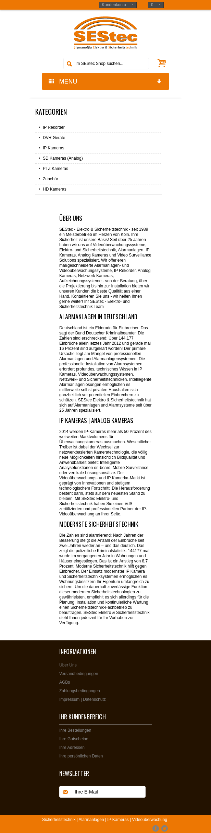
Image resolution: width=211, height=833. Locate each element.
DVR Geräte (54, 137)
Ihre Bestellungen (75, 730)
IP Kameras (53, 148)
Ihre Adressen (72, 747)
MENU (105, 81)
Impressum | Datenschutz (82, 699)
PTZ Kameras (55, 168)
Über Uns (68, 665)
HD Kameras (54, 189)
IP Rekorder (54, 127)
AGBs (64, 682)
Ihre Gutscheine (73, 739)
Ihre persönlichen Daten (81, 756)
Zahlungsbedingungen (79, 690)
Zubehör (50, 178)
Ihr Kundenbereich (82, 716)
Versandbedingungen (78, 673)
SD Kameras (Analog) (63, 158)
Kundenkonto (114, 4)
